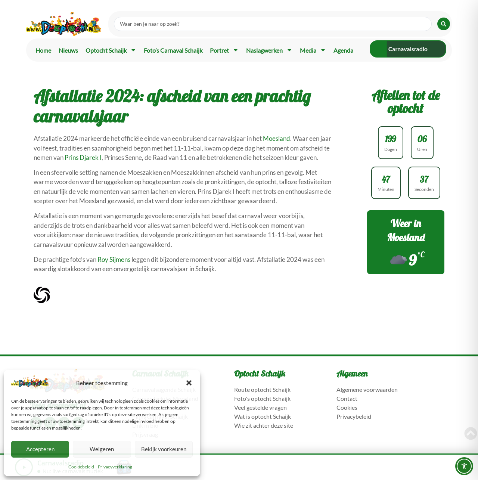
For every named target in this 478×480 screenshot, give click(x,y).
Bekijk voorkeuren (163, 449)
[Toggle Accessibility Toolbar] (464, 466)
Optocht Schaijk (111, 50)
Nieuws (68, 50)
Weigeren (102, 449)
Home (43, 50)
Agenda (343, 50)
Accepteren (40, 449)
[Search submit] (443, 24)
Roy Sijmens (113, 259)
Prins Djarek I (83, 157)
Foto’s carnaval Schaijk (173, 50)
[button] (189, 383)
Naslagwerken (269, 50)
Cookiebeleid (81, 467)
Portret (224, 50)
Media (313, 50)
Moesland (276, 138)
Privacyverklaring (115, 467)
